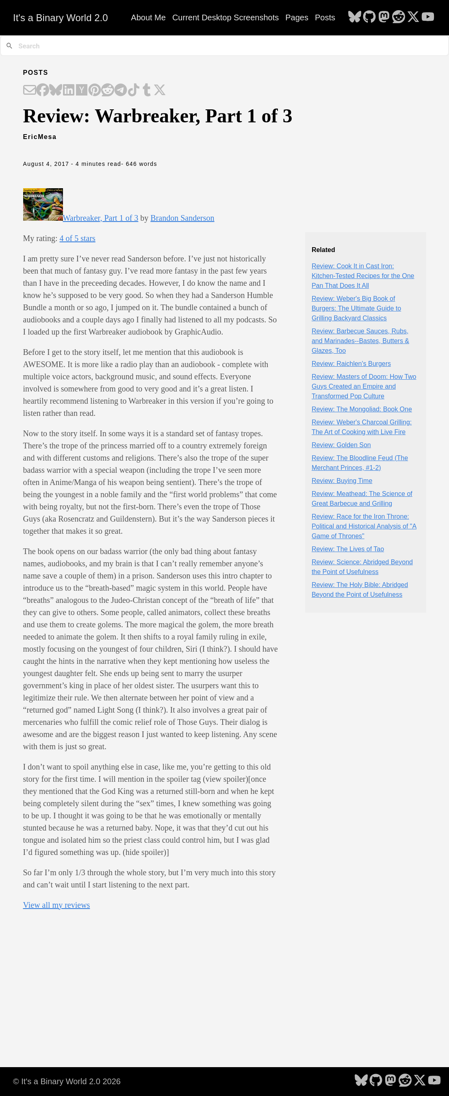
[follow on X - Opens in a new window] (413, 17)
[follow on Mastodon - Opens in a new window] (383, 17)
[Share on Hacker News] (81, 90)
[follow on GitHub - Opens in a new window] (369, 17)
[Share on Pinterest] (94, 90)
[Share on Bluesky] (55, 90)
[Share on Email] (29, 90)
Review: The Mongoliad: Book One (362, 409)
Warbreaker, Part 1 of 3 (101, 217)
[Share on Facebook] (42, 90)
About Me (148, 17)
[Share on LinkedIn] (68, 90)
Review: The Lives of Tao (348, 549)
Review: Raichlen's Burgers (351, 363)
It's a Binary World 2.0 (60, 17)
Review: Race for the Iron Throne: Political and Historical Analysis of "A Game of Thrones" (364, 526)
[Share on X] (159, 90)
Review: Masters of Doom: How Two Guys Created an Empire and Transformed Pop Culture (364, 386)
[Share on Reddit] (107, 90)
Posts (325, 17)
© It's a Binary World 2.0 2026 (67, 1081)
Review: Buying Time (342, 480)
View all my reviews (56, 904)
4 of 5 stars (77, 238)
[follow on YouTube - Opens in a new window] (427, 17)
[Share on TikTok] (133, 90)
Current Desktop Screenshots (225, 17)
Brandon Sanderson (182, 217)
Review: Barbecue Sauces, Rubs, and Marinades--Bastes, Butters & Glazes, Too (360, 341)
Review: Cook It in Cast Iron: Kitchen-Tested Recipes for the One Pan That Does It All (363, 276)
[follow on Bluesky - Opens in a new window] (354, 17)
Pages (296, 17)
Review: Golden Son (341, 444)
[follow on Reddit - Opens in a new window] (398, 17)
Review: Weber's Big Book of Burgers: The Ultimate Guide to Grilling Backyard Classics (356, 308)
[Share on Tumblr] (146, 90)
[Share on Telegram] (120, 90)
